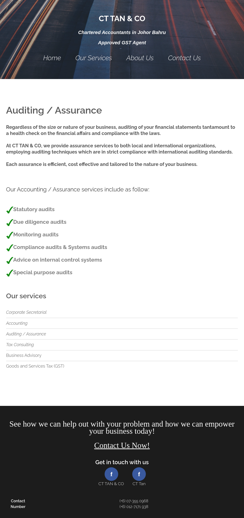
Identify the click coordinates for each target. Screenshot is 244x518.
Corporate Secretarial (26, 312)
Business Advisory (23, 355)
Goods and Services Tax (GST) (35, 366)
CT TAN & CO (122, 18)
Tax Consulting (20, 344)
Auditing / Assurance (26, 333)
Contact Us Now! (122, 445)
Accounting (17, 323)
